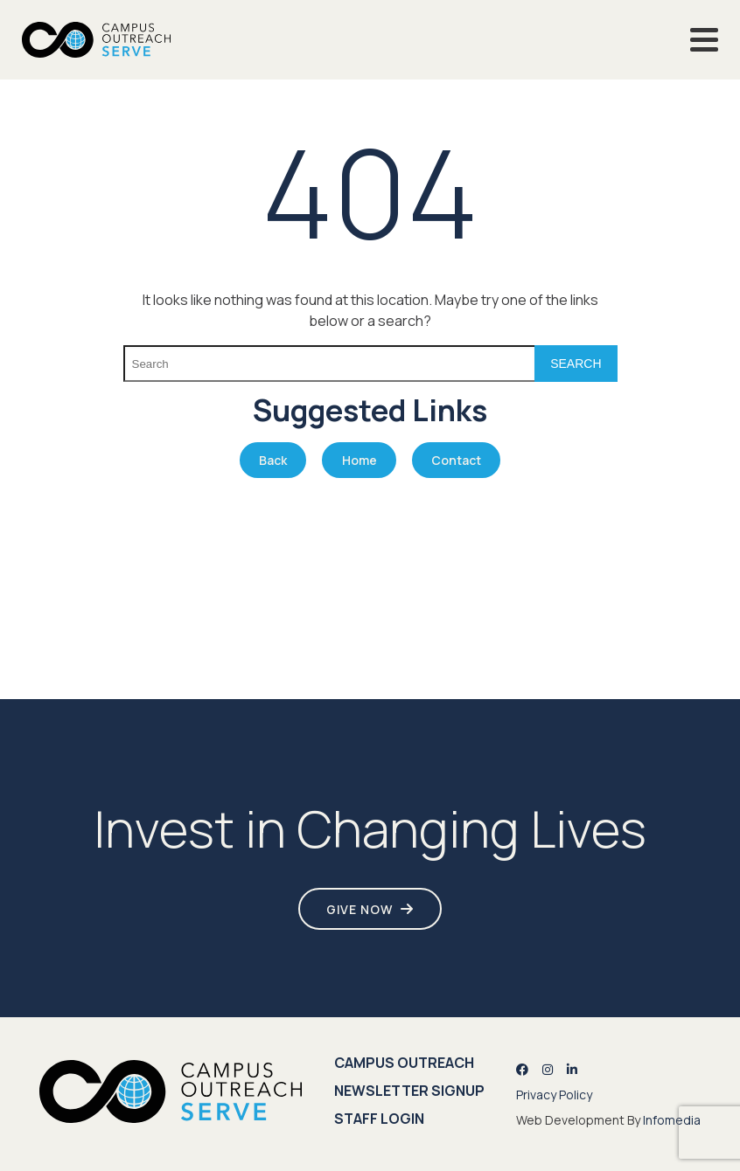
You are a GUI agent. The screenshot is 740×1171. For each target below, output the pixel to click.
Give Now (359, 909)
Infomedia (672, 1120)
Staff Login (379, 1118)
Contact (456, 460)
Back (273, 460)
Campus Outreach (404, 1062)
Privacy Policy (554, 1094)
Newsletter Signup (409, 1090)
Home (359, 460)
